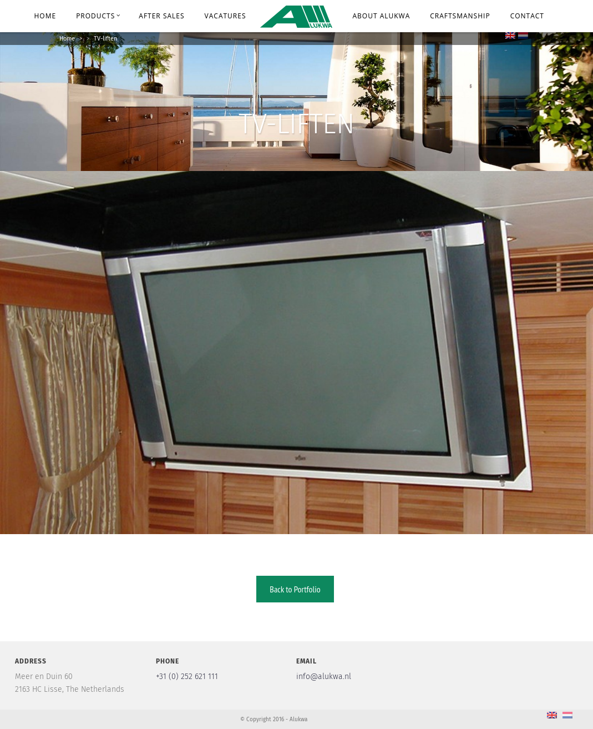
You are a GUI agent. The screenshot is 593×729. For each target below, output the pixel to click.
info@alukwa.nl (323, 676)
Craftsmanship (460, 16)
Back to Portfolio (295, 589)
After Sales (161, 16)
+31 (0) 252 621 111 (187, 676)
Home (45, 16)
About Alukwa (381, 16)
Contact (527, 16)
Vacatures (225, 16)
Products (98, 16)
